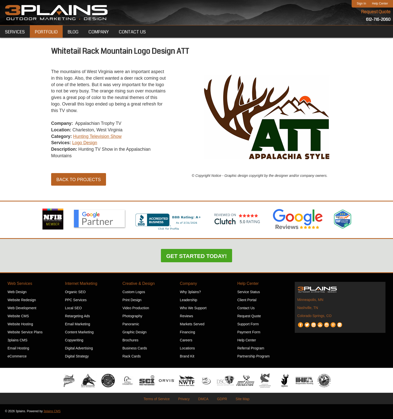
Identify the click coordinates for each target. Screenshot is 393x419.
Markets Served (192, 325)
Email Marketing (77, 325)
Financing (187, 333)
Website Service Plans (25, 333)
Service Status (248, 293)
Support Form (248, 325)
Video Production (135, 309)
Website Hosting (20, 325)
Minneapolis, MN (310, 300)
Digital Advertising (79, 349)
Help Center (380, 3)
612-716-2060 (378, 19)
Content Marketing (79, 333)
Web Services (20, 284)
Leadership (188, 301)
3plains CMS (17, 341)
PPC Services (75, 301)
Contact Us (246, 309)
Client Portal (246, 301)
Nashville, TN (307, 308)
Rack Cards (131, 357)
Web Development (22, 309)
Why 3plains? (190, 293)
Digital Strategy (77, 357)
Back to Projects (78, 180)
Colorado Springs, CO (314, 317)
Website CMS (18, 317)
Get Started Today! (196, 257)
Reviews (186, 317)
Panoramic (130, 325)
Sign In (361, 3)
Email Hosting (18, 349)
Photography (132, 317)
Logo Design (85, 143)
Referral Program (250, 349)
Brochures (130, 341)
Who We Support (193, 309)
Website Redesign (22, 301)
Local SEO (73, 309)
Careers (186, 341)
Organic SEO (75, 293)
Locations (187, 349)
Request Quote (375, 12)
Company (188, 284)
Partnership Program (253, 357)
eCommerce (17, 357)
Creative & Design (138, 284)
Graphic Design (134, 333)
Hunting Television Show (98, 137)
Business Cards (134, 349)
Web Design (17, 293)
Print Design (131, 301)
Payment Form (248, 333)
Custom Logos (133, 293)
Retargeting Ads (77, 317)
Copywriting (74, 341)
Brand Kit (187, 357)
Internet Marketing (81, 284)
